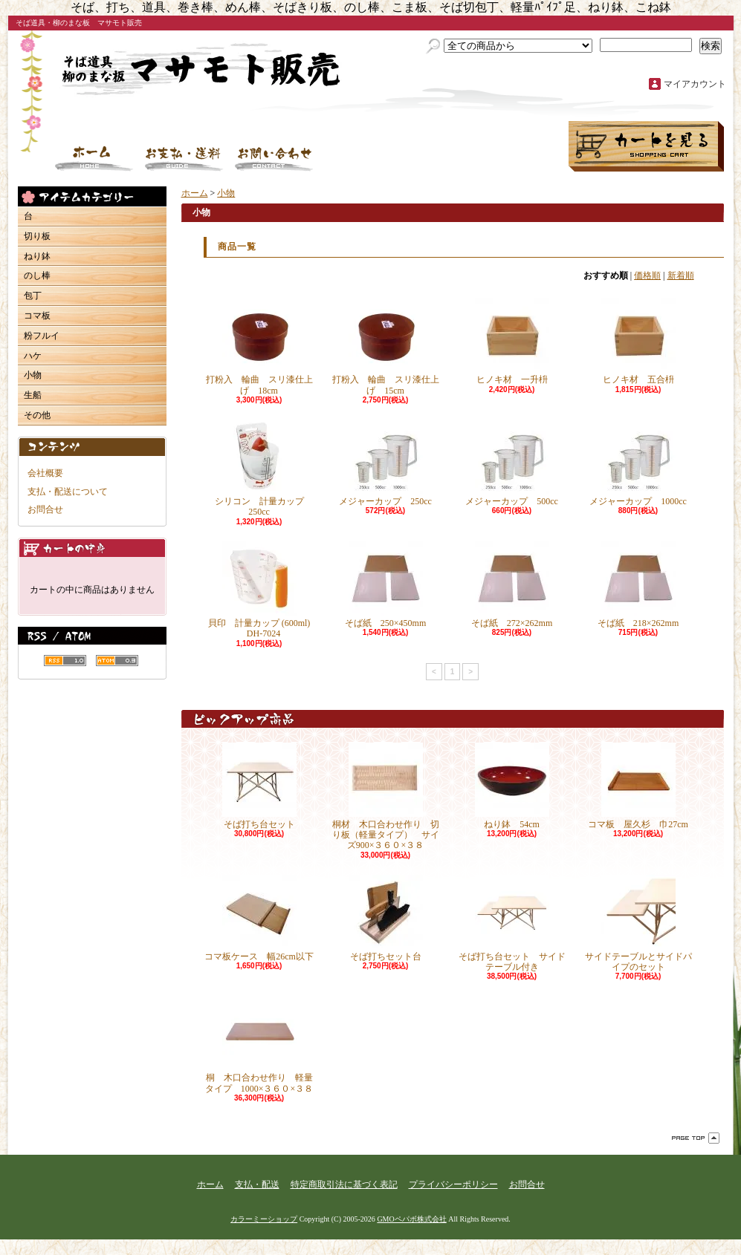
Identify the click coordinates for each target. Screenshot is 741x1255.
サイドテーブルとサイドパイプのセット (638, 923)
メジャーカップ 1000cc (638, 463)
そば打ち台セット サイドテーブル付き (512, 923)
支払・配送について (184, 159)
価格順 (647, 275)
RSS (65, 660)
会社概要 (45, 473)
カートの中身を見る (92, 548)
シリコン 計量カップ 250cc (264, 468)
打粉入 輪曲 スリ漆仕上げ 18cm (259, 346)
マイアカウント (695, 84)
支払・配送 (257, 1184)
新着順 (680, 275)
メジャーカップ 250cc (385, 463)
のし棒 (37, 275)
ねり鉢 (37, 256)
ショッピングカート (646, 146)
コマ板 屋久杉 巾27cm (651, 786)
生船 (33, 395)
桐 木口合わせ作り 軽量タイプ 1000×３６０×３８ (259, 1044)
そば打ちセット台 (386, 918)
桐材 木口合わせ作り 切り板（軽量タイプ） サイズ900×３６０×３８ (385, 797)
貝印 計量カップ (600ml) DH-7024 (259, 590)
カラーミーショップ (263, 1219)
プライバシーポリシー (453, 1184)
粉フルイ (41, 335)
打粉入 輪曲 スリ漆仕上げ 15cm (385, 346)
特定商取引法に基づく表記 (344, 1184)
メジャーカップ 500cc (511, 463)
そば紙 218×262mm (638, 584)
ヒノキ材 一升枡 (512, 341)
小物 (33, 375)
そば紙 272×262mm (511, 584)
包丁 (33, 295)
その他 (37, 415)
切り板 (37, 236)
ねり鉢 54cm (512, 786)
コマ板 (37, 315)
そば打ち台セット (259, 786)
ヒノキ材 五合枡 (638, 341)
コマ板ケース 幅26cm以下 (259, 918)
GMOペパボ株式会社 (411, 1219)
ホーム (94, 159)
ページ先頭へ (695, 1138)
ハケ (33, 356)
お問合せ (274, 159)
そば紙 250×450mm (385, 584)
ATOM (117, 660)
